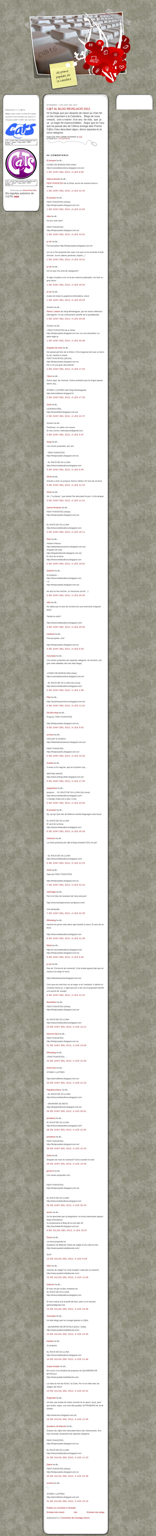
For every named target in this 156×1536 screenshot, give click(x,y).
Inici (75, 1512)
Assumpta (51, 656)
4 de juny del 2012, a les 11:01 (66, 705)
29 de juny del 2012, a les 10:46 (66, 1164)
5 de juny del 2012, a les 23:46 (66, 803)
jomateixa (51, 1118)
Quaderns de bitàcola (56, 1426)
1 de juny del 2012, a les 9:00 (65, 172)
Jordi (49, 404)
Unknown (51, 838)
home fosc (51, 1068)
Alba (49, 216)
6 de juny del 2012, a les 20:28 (66, 831)
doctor (49, 1212)
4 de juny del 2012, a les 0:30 (65, 649)
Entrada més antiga (95, 1512)
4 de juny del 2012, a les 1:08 (65, 690)
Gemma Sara (53, 1034)
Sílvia (49, 476)
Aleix (49, 1266)
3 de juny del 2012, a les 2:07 (65, 434)
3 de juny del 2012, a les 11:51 (66, 500)
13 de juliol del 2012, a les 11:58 (67, 1277)
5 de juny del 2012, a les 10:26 (66, 756)
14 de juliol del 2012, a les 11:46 (67, 1359)
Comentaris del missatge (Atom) (75, 1518)
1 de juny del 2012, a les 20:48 (66, 319)
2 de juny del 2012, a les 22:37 (66, 416)
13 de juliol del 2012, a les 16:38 (67, 1309)
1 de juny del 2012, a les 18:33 (66, 285)
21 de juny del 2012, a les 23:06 (66, 1045)
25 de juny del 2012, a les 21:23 (66, 1083)
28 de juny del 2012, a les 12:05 (66, 1130)
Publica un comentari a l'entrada (61, 1508)
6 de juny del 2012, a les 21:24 (66, 863)
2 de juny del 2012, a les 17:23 (66, 369)
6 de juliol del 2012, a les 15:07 (67, 1230)
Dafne (49, 1464)
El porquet (51, 160)
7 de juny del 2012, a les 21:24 (66, 885)
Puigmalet (51, 1398)
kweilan (50, 1341)
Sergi (49, 442)
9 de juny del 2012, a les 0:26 (65, 957)
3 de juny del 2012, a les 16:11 (66, 532)
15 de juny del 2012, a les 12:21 (66, 1027)
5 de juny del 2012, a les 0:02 (65, 727)
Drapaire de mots (54, 348)
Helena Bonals (53, 179)
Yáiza (49, 376)
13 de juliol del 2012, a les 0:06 (67, 1259)
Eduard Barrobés (30, 190)
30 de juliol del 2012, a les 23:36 (67, 1476)
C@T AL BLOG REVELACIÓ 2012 (68, 108)
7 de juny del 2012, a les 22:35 (66, 913)
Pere (49, 539)
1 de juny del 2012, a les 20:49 (66, 340)
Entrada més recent (55, 1512)
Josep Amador (53, 1366)
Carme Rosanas (54, 507)
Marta (49, 945)
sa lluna (50, 734)
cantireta (50, 634)
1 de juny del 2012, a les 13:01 (66, 234)
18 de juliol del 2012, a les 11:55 (67, 1419)
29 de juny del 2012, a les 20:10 (66, 1205)
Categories (64, 138)
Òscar (49, 1237)
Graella (50, 763)
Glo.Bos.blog (52, 712)
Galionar (50, 1284)
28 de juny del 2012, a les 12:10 (66, 1148)
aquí (16, 196)
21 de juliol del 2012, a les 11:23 (67, 1457)
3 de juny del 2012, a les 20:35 (66, 595)
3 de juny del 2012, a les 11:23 (66, 485)
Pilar (49, 697)
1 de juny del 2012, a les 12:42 (66, 191)
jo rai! (49, 241)
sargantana (52, 788)
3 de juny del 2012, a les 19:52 (66, 563)
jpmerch (50, 1171)
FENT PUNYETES (55, 183)
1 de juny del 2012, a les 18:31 (66, 259)
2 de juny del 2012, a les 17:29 (66, 397)
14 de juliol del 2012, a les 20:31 (67, 1391)
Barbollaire (51, 1002)
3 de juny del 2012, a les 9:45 (65, 469)
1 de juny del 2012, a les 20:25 (66, 300)
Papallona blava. (54, 1090)
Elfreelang (51, 920)
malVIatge (51, 892)
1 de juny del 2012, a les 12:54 (66, 209)
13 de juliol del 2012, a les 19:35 (67, 1334)
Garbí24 (50, 571)
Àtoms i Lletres (54, 311)
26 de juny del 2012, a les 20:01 (66, 1111)
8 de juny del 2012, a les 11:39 (66, 938)
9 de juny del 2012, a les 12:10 (66, 995)
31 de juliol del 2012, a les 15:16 (67, 1501)
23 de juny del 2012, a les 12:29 (66, 1061)
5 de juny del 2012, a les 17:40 (66, 781)
